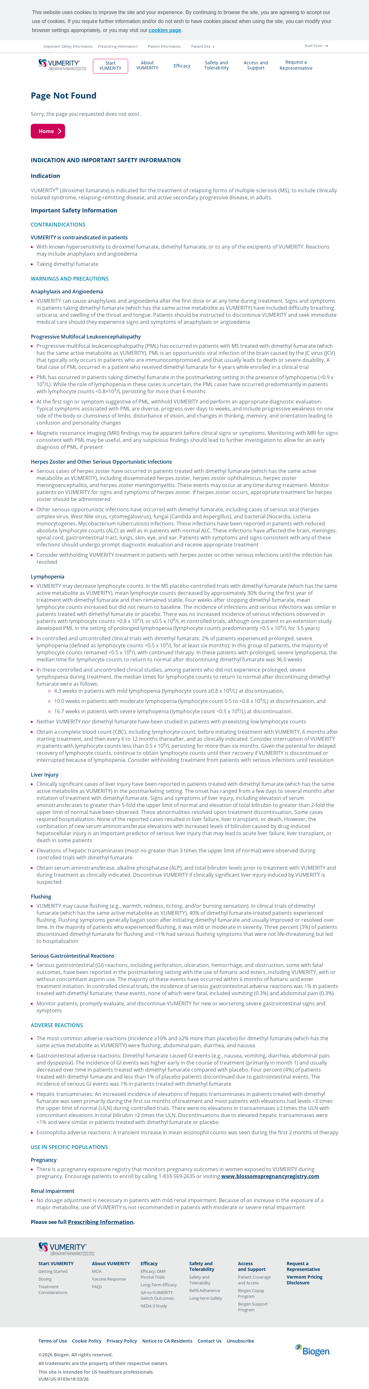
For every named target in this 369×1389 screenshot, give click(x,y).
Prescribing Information (118, 46)
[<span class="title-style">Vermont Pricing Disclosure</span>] (306, 1280)
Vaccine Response (109, 1279)
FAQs (97, 1286)
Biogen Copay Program (251, 1293)
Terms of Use (52, 1341)
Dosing (45, 1279)
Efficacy (182, 65)
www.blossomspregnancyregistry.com (270, 1176)
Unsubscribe (240, 1341)
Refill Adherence (204, 1290)
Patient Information (164, 46)
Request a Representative (296, 65)
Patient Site (202, 46)
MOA (97, 1271)
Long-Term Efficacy (159, 1285)
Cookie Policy (87, 1341)
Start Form (313, 45)
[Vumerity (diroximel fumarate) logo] (66, 1249)
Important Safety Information (68, 46)
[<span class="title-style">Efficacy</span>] (160, 1263)
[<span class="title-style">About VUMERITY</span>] (111, 1263)
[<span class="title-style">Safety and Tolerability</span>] (208, 1266)
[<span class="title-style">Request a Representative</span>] (306, 1266)
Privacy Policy (122, 1341)
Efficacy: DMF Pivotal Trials (153, 1274)
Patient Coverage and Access (254, 1280)
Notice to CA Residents (167, 1341)
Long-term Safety (205, 1298)
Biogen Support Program (253, 1307)
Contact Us (210, 1341)
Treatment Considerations (52, 1289)
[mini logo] (64, 61)
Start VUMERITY (111, 62)
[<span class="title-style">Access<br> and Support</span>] (257, 1266)
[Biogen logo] (313, 1347)
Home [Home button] (46, 131)
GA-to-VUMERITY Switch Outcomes (157, 1295)
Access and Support (256, 62)
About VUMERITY (147, 62)
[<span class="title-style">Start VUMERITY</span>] (58, 1263)
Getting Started (53, 1271)
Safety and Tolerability (216, 62)
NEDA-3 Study (154, 1306)
